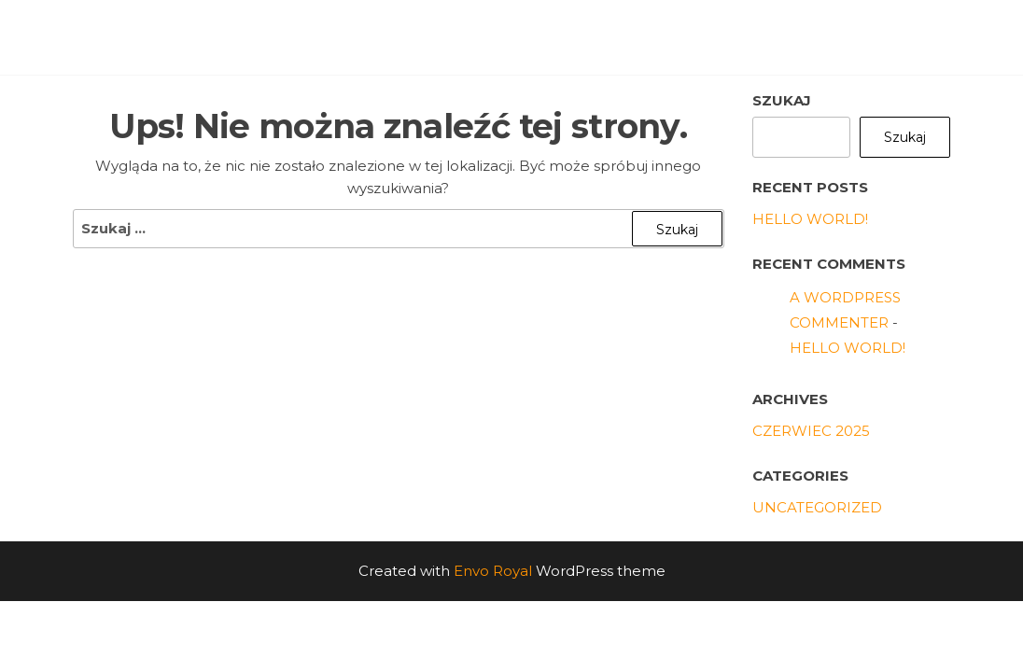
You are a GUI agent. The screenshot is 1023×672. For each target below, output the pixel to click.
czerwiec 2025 (811, 431)
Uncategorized (817, 507)
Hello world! (810, 219)
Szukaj (781, 100)
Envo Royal (493, 571)
